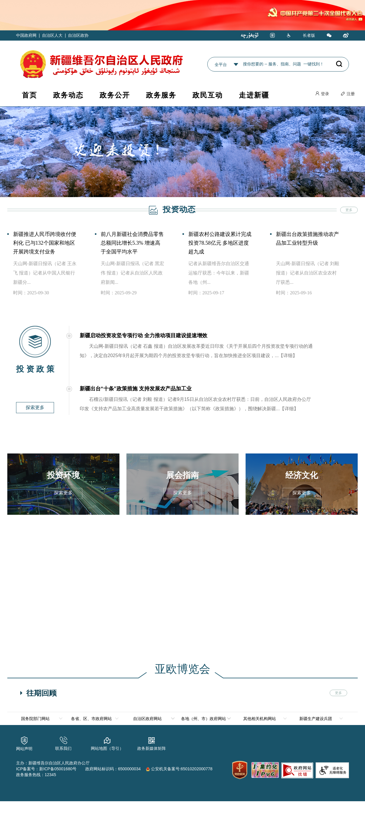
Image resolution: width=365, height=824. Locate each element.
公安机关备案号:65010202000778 (179, 768)
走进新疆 (254, 95)
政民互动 (207, 95)
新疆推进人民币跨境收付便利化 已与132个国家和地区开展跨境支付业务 (44, 243)
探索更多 (35, 407)
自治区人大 (52, 35)
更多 (348, 210)
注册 (348, 93)
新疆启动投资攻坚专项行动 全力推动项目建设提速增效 (143, 335)
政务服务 (161, 95)
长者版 (309, 35)
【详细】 (288, 355)
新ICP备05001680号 (58, 768)
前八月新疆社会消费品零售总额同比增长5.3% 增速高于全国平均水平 (132, 243)
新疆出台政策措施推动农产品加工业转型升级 (307, 238)
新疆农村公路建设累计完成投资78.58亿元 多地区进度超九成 (219, 243)
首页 (29, 95)
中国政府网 (26, 35)
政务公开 (115, 95)
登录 (322, 93)
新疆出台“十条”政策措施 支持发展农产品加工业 (136, 389)
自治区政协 (78, 35)
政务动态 (68, 95)
